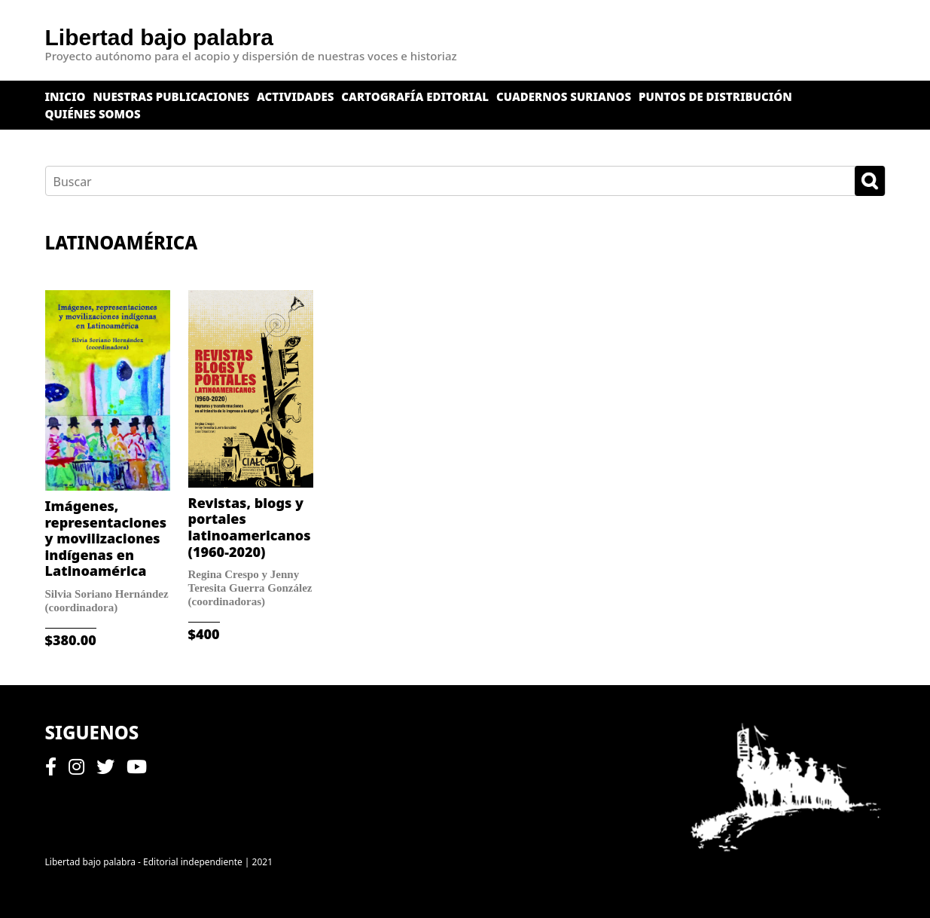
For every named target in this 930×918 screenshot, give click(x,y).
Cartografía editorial (415, 96)
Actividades (295, 96)
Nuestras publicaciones (171, 96)
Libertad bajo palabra (159, 37)
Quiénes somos (93, 113)
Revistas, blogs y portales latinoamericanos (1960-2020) (249, 527)
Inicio (65, 96)
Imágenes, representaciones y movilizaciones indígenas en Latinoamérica (105, 538)
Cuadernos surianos (563, 96)
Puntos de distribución (715, 96)
